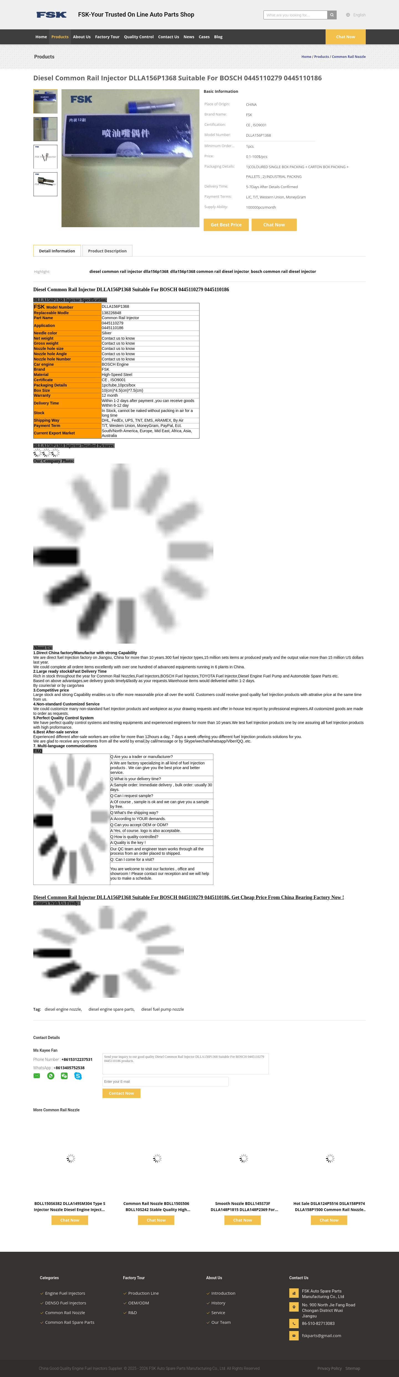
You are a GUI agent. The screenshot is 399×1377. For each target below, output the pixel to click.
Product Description (107, 251)
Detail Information (57, 251)
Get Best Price (226, 225)
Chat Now (345, 36)
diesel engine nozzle (63, 1009)
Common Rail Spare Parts (67, 1322)
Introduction (221, 1293)
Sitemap (353, 1368)
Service (215, 1312)
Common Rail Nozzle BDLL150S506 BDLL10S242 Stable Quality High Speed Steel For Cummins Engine (156, 1209)
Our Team (218, 1322)
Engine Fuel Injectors (62, 1293)
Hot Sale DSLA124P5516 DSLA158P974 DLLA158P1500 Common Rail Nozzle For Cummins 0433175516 (329, 1209)
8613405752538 (70, 1067)
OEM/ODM (136, 1303)
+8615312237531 (77, 1059)
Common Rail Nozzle (62, 1312)
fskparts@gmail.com (319, 1335)
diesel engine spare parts (111, 1009)
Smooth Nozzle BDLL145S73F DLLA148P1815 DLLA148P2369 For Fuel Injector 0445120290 (243, 1209)
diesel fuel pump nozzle (162, 1009)
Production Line (141, 1293)
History (215, 1303)
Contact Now (121, 1093)
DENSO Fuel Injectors (63, 1303)
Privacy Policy (330, 1368)
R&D (130, 1312)
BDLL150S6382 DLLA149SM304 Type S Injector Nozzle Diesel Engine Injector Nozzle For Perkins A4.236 (70, 1209)
